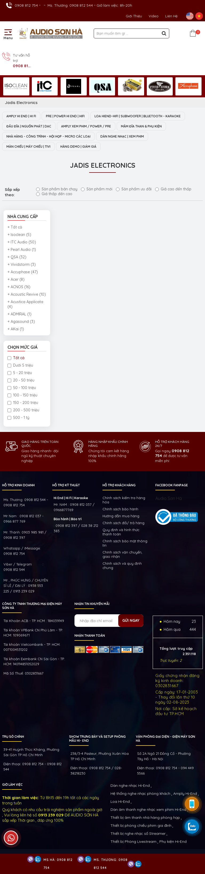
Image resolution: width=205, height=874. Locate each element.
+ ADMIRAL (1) (19, 314)
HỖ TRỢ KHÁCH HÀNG (119, 485)
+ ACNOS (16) (18, 286)
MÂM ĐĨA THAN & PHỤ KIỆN (141, 126)
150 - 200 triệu (22, 402)
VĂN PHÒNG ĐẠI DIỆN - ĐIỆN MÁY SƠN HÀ (165, 739)
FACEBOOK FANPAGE (171, 485)
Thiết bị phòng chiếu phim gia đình (141, 825)
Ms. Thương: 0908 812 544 (70, 5)
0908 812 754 (26, 5)
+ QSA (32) (16, 257)
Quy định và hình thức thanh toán (120, 532)
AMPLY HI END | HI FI (21, 116)
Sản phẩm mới (96, 189)
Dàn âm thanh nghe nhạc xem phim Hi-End (148, 809)
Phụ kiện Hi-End (173, 841)
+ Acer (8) (16, 279)
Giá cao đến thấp (173, 189)
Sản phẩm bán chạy (56, 189)
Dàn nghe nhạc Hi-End (130, 785)
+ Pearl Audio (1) (21, 249)
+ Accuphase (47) (22, 272)
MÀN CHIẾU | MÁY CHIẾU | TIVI (28, 147)
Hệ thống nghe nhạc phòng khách (140, 793)
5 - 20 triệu (19, 372)
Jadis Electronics (21, 102)
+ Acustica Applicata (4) (25, 304)
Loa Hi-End (120, 801)
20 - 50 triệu (20, 380)
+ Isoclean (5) (19, 234)
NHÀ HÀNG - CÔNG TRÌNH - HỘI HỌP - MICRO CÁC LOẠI (48, 136)
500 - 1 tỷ (18, 417)
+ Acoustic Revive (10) (26, 294)
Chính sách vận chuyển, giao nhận (122, 554)
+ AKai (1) (15, 329)
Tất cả (16, 357)
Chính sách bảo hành (120, 509)
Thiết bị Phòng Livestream (133, 841)
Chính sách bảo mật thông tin (124, 543)
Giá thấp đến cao (54, 193)
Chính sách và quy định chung (122, 565)
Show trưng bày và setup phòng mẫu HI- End (97, 739)
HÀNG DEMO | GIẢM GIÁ (78, 147)
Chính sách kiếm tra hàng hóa (123, 500)
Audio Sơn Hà (168, 498)
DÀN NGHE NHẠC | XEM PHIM (122, 136)
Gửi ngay (130, 620)
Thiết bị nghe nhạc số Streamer (138, 833)
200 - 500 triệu (23, 410)
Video (154, 16)
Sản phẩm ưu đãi (134, 189)
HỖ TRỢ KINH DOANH (18, 485)
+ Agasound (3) (21, 321)
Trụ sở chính (13, 737)
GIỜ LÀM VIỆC (12, 785)
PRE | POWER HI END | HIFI (65, 116)
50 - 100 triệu (21, 387)
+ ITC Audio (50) (21, 242)
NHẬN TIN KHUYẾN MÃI (91, 604)
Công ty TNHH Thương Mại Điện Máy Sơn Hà (32, 606)
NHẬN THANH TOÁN (89, 636)
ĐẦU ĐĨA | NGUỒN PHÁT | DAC (28, 126)
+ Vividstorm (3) (21, 264)
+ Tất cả (14, 227)
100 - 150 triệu (22, 395)
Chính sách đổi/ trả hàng (123, 523)
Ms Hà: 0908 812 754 (58, 864)
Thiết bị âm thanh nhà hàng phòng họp (145, 817)
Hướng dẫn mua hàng (120, 516)
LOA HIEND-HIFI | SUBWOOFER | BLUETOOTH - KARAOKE (137, 116)
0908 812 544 (14, 569)
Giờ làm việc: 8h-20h (114, 5)
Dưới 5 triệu (20, 365)
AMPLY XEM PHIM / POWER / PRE (86, 126)
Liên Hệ (171, 16)
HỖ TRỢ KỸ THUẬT (66, 485)
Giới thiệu (134, 16)
